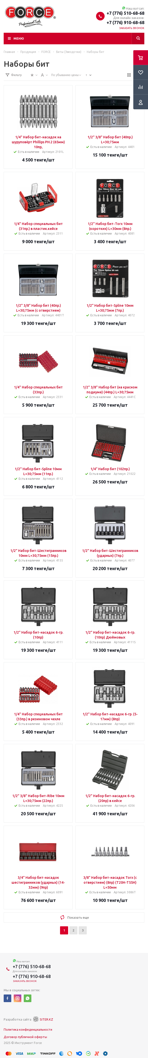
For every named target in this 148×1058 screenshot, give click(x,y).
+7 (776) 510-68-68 (125, 13)
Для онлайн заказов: (128, 17)
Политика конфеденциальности (28, 1029)
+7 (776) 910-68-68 (125, 22)
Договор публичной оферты (25, 1037)
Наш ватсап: (133, 8)
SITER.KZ (42, 1019)
